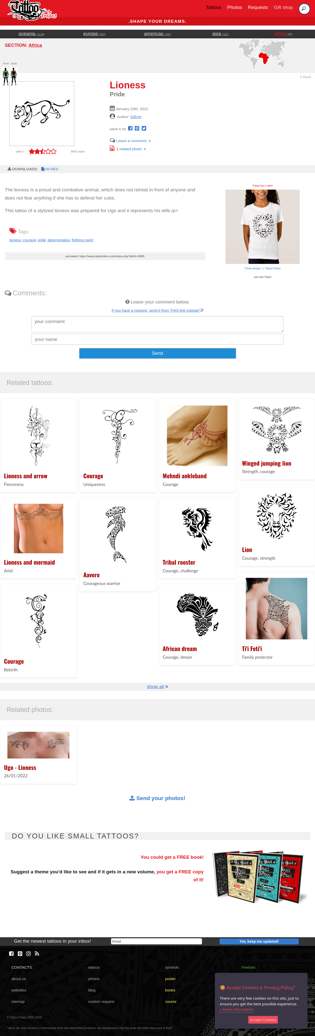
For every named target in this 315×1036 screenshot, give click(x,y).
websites (18, 990)
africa (283, 33)
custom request (101, 1001)
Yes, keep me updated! (259, 941)
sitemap (18, 1001)
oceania (32, 33)
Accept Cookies (263, 1019)
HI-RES (49, 169)
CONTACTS (21, 967)
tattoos (94, 967)
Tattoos (213, 7)
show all (155, 686)
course (171, 1001)
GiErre (135, 117)
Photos (234, 7)
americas (157, 33)
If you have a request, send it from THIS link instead (157, 310)
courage (30, 240)
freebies (249, 967)
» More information (236, 1009)
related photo (126, 149)
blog (91, 990)
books (170, 990)
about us (18, 979)
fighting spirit (82, 240)
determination (58, 240)
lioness (15, 240)
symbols (172, 967)
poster (170, 979)
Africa (35, 45)
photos (94, 979)
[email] (156, 941)
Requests (258, 7)
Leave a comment (128, 141)
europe (94, 33)
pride (42, 240)
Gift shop (283, 7)
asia (220, 33)
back (305, 77)
